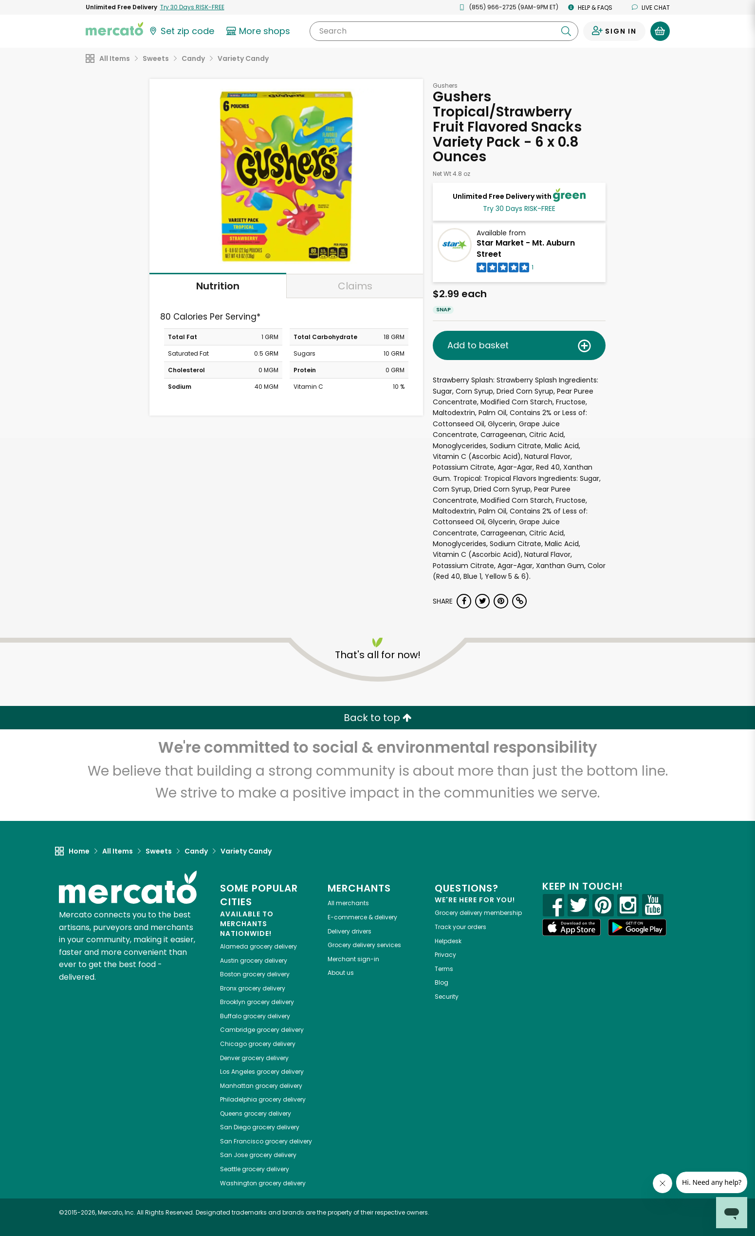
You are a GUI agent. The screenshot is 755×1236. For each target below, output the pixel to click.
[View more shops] (259, 31)
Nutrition (217, 286)
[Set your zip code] (181, 31)
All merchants (348, 903)
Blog (441, 982)
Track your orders (460, 927)
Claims (355, 286)
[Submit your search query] (566, 31)
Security (447, 996)
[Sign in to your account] (614, 31)
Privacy (445, 955)
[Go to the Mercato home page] (114, 28)
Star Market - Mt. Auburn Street (526, 248)
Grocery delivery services (364, 945)
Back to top (378, 717)
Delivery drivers (349, 931)
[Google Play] (637, 927)
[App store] (571, 927)
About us (341, 973)
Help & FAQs (590, 7)
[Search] (444, 31)
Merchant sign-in (353, 959)
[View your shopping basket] (660, 31)
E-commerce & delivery (362, 917)
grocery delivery (258, 946)
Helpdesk (448, 941)
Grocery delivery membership (478, 913)
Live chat (651, 7)
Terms (444, 969)
